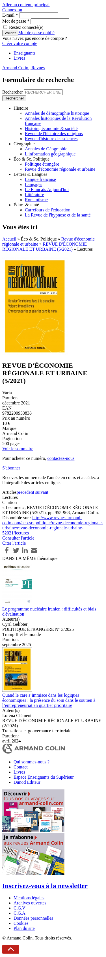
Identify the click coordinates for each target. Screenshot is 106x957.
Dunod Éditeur (27, 782)
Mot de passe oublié (36, 32)
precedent (25, 492)
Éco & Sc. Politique (31, 159)
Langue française (40, 179)
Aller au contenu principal (26, 4)
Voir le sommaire (17, 448)
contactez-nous (60, 458)
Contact (21, 767)
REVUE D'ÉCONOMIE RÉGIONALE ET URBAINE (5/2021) (44, 247)
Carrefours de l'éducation (47, 209)
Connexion (12, 9)
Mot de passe (15, 21)
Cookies (21, 923)
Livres (19, 58)
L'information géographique (50, 153)
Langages (33, 184)
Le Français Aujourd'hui (47, 189)
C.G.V (19, 908)
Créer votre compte (19, 43)
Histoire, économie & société (51, 128)
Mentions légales (29, 897)
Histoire (21, 108)
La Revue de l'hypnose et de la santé (58, 215)
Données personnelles (33, 918)
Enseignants (24, 53)
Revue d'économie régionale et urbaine (60, 169)
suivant (41, 492)
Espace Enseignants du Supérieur (44, 777)
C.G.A (19, 913)
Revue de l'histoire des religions (54, 133)
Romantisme (36, 199)
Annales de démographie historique (57, 113)
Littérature (34, 194)
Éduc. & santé (26, 204)
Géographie (24, 143)
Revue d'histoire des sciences (51, 138)
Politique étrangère (42, 164)
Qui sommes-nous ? (31, 761)
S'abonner (11, 467)
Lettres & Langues (30, 174)
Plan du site (24, 928)
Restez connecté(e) (26, 27)
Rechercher (13, 92)
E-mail (10, 15)
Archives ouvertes (30, 902)
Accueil (9, 239)
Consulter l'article (18, 538)
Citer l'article (14, 543)
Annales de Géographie (46, 148)
